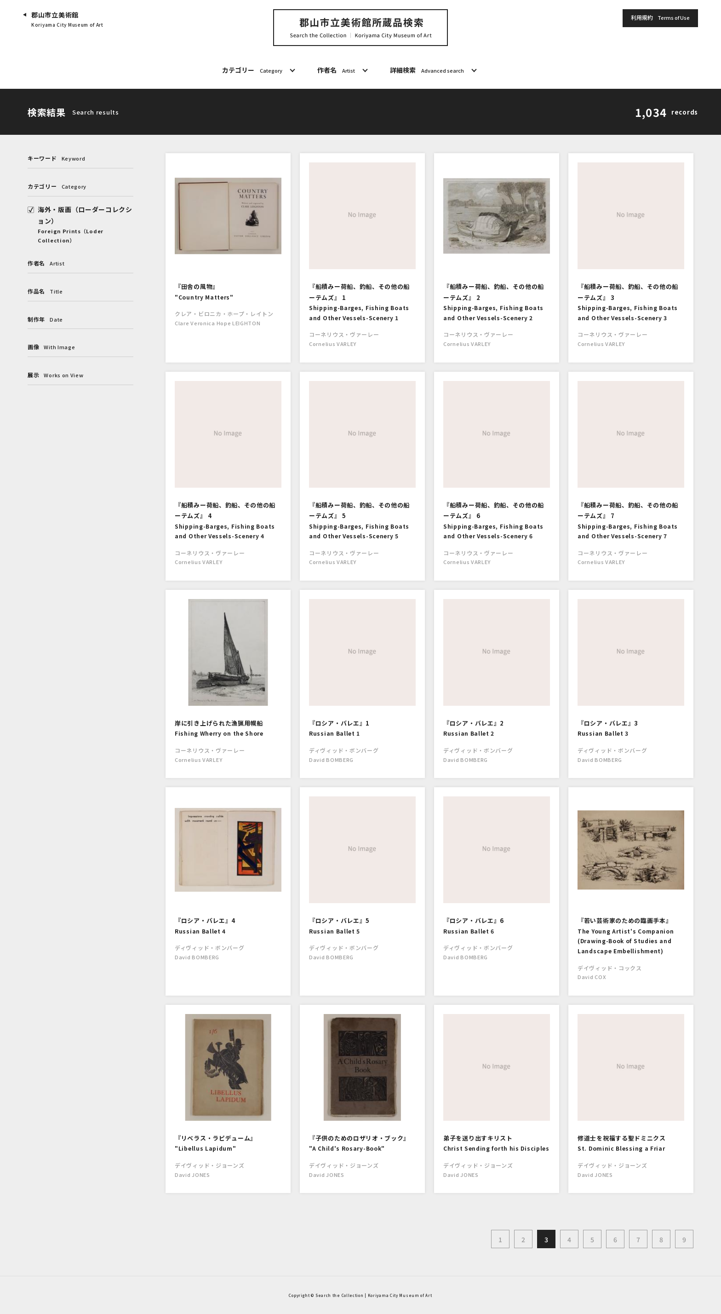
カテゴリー (252, 70)
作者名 (336, 70)
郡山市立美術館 (67, 19)
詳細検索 (427, 70)
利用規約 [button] (660, 18)
